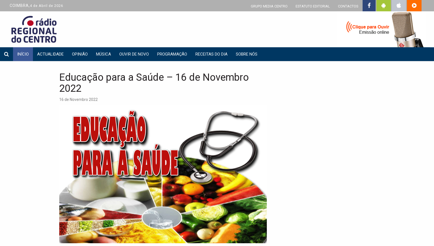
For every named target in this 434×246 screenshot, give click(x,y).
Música (103, 54)
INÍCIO (23, 54)
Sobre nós (246, 54)
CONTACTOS (348, 6)
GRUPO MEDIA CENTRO (269, 6)
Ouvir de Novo (134, 54)
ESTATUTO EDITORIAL (313, 6)
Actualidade (50, 54)
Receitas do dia (211, 54)
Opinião (80, 54)
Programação (172, 54)
